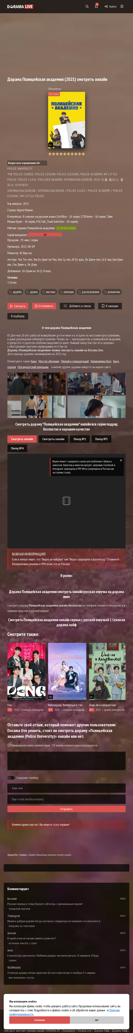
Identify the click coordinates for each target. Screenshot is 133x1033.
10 (83, 154)
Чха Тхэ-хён (25, 259)
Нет (97, 1020)
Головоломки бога (101, 361)
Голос (34, 361)
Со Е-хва (106, 259)
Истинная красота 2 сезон (23, 943)
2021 (26, 203)
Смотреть (18, 306)
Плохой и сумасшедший (75, 361)
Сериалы (23, 854)
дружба (17, 292)
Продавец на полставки (22, 926)
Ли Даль (32, 264)
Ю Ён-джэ (78, 259)
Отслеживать (44, 306)
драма (34, 292)
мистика (50, 292)
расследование (90, 292)
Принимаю (39, 1020)
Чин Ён (37, 259)
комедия (69, 292)
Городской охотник (19, 909)
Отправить (66, 809)
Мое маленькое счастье (21, 977)
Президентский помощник (33, 367)
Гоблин (12, 960)
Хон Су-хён (64, 259)
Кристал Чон (49, 259)
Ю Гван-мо (26, 253)
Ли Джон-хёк (92, 259)
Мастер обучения (49, 361)
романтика (114, 292)
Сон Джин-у (19, 264)
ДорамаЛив (12, 854)
